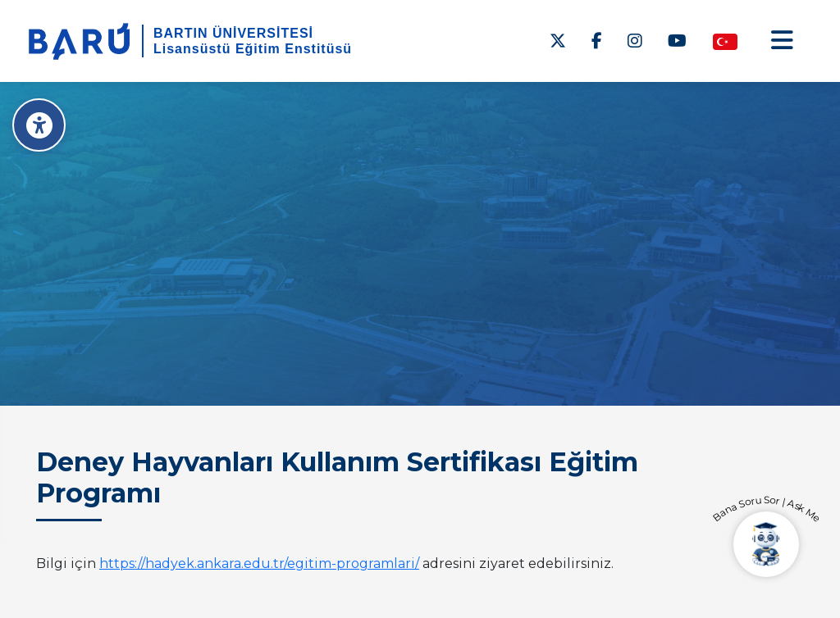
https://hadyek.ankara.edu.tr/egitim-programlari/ (259, 563)
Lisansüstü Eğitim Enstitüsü (252, 49)
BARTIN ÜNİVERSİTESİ (233, 33)
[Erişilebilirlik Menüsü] (39, 125)
